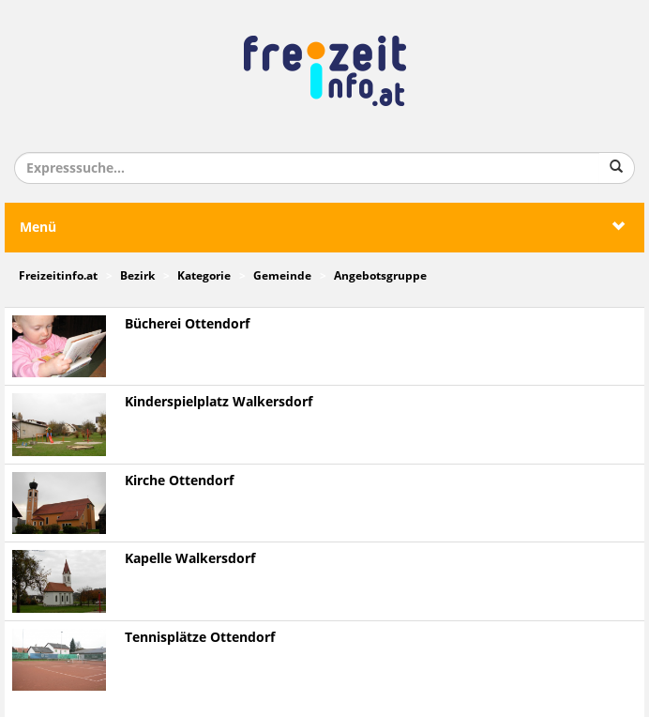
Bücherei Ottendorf (187, 324)
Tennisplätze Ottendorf (200, 638)
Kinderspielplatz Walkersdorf (218, 402)
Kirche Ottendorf (179, 481)
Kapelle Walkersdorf (190, 559)
